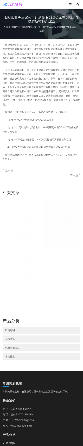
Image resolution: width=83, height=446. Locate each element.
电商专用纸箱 (12, 261)
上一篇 (8, 170)
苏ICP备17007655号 (64, 427)
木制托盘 (10, 270)
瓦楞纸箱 (10, 252)
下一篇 (75, 175)
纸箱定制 (10, 244)
